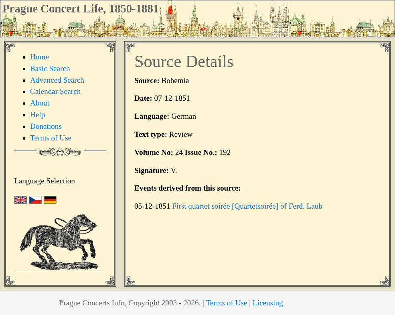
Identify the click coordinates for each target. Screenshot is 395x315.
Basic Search (50, 68)
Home (39, 57)
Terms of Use (50, 138)
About (39, 103)
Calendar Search (55, 91)
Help (37, 114)
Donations (46, 126)
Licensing (268, 303)
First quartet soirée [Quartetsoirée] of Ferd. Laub (247, 206)
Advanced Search (57, 80)
